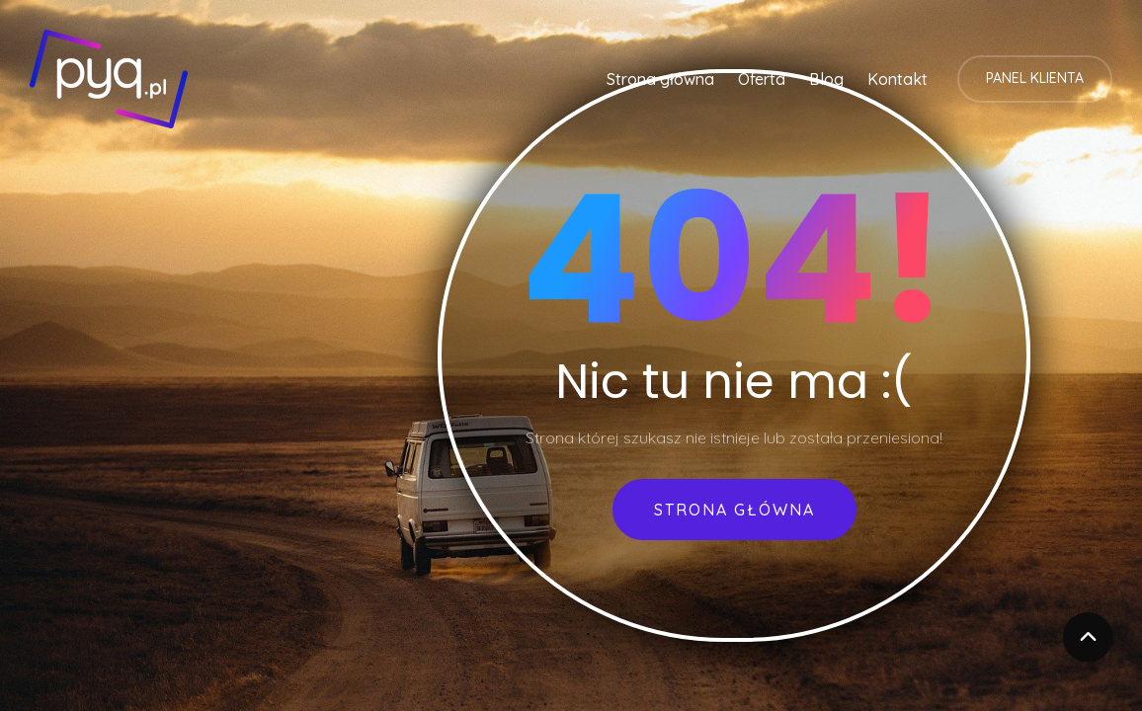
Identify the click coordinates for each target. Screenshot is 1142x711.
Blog (826, 79)
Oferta (761, 79)
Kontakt (897, 79)
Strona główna (660, 79)
